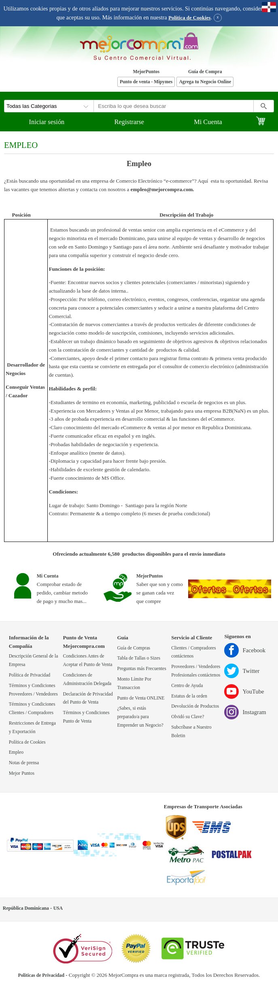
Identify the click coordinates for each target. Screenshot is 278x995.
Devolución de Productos (195, 706)
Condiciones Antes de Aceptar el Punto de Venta (87, 660)
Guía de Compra (205, 71)
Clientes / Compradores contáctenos (193, 652)
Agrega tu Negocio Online (205, 81)
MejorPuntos (146, 71)
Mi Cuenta (208, 122)
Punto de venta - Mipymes (146, 81)
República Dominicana (26, 908)
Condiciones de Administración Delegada (87, 679)
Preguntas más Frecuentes (141, 668)
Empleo (16, 752)
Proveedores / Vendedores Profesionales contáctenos (195, 671)
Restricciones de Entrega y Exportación (32, 727)
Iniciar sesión (47, 122)
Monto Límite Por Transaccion (134, 683)
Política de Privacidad (30, 675)
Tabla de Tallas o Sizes (138, 658)
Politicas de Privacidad (41, 975)
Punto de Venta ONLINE (140, 698)
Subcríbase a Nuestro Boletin (191, 731)
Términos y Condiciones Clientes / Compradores (32, 708)
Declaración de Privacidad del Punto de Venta (88, 698)
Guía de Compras (133, 648)
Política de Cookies (189, 18)
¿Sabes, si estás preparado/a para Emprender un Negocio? (140, 717)
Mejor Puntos (21, 773)
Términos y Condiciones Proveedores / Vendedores (33, 690)
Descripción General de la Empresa (33, 660)
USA (58, 908)
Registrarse (129, 122)
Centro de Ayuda (187, 685)
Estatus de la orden (189, 696)
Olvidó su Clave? (187, 716)
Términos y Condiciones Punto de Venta (86, 717)
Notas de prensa (24, 762)
